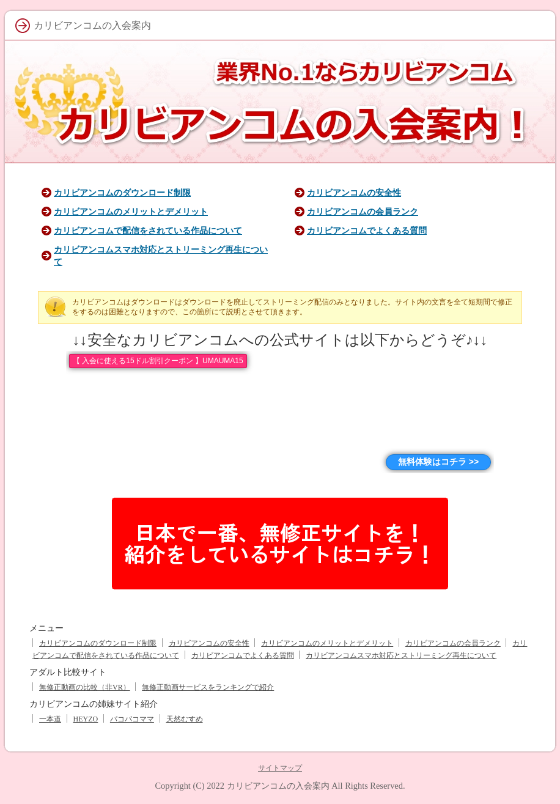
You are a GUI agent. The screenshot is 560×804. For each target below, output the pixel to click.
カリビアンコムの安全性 (354, 192)
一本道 (50, 719)
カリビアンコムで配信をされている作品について (148, 230)
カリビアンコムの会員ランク (362, 211)
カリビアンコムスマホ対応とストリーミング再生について (401, 655)
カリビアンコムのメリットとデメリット (131, 211)
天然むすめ (184, 719)
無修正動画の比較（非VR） (84, 687)
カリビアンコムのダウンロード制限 (122, 192)
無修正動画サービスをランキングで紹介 (208, 687)
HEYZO (85, 719)
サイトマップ (280, 768)
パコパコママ (132, 719)
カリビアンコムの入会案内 (278, 786)
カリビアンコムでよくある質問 (367, 230)
